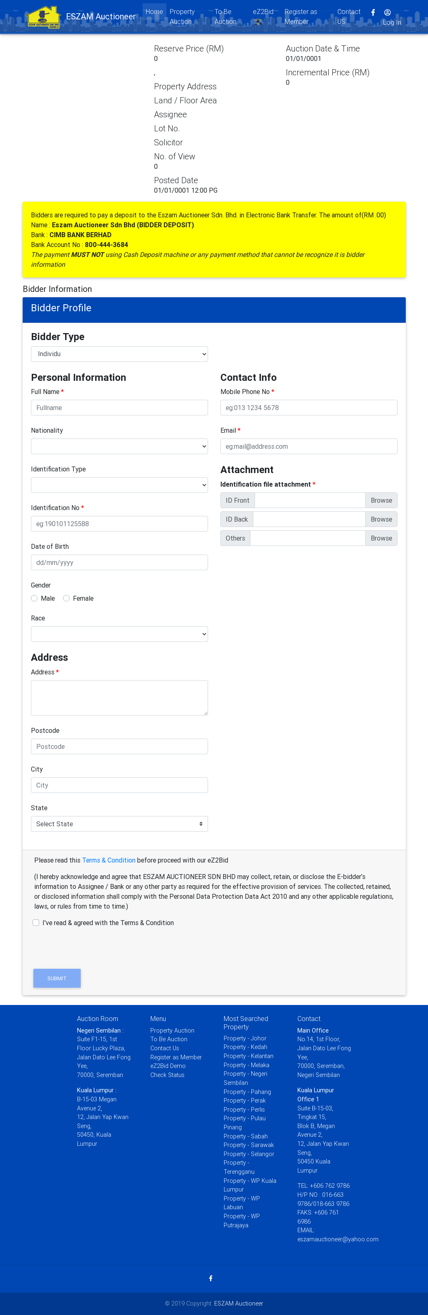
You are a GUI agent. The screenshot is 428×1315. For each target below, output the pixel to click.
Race (38, 618)
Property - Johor (245, 1038)
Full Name (47, 391)
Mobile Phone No (247, 391)
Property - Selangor (249, 1154)
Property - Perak (245, 1100)
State (39, 808)
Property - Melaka (246, 1065)
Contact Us (164, 1048)
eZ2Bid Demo (168, 1066)
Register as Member (301, 18)
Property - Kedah (245, 1047)
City (37, 769)
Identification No (57, 508)
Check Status (167, 1075)
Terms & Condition (109, 860)
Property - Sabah (246, 1136)
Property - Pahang (247, 1092)
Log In (392, 19)
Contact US (348, 18)
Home (156, 12)
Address (45, 672)
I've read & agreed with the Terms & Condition (108, 923)
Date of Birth (50, 546)
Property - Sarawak (249, 1145)
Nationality (47, 430)
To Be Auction (225, 18)
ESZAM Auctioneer (238, 1303)
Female (83, 598)
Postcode (45, 730)
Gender (41, 585)
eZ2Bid (263, 19)
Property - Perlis (244, 1109)
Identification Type (58, 469)
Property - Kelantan (249, 1056)
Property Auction (182, 18)
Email (230, 430)
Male (48, 598)
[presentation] (93, 944)
